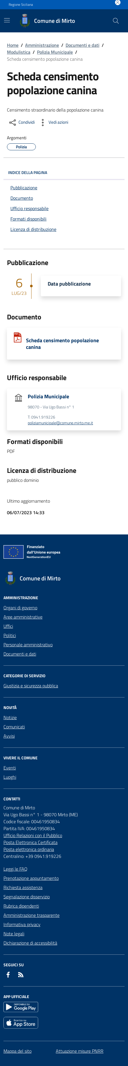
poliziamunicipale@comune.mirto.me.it (60, 423)
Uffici (8, 626)
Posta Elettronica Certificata (30, 842)
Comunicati (14, 726)
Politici (9, 635)
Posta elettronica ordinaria (28, 849)
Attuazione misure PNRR (79, 1051)
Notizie (10, 717)
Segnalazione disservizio (26, 896)
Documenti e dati (82, 45)
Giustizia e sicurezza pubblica (30, 685)
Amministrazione (42, 45)
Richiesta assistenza (22, 887)
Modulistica (18, 52)
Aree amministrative (22, 616)
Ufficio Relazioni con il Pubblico (32, 835)
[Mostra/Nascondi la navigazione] (6, 20)
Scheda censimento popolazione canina (62, 343)
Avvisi (9, 735)
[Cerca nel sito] (115, 20)
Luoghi (9, 776)
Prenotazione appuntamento (31, 878)
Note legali (13, 933)
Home (12, 45)
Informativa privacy (21, 924)
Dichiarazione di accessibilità (30, 942)
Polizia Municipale (55, 52)
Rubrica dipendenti (21, 905)
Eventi (9, 767)
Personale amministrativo (28, 644)
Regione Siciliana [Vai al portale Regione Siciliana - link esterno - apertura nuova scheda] (21, 4)
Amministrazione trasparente (31, 915)
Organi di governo (20, 607)
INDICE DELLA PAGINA (64, 172)
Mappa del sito (17, 1051)
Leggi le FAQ (15, 868)
